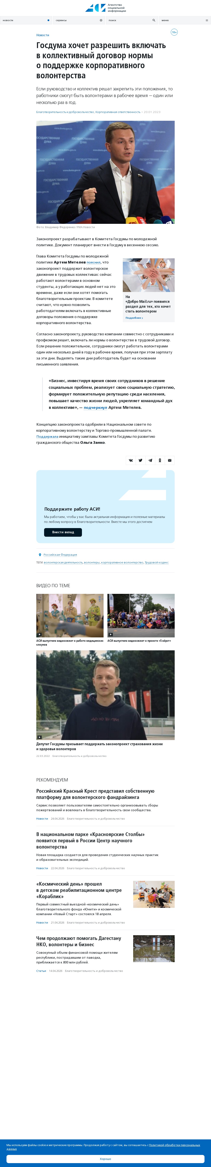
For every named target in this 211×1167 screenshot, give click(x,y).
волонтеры (92, 562)
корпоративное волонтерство (122, 562)
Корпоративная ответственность (118, 112)
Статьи (41, 970)
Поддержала (47, 436)
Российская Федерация (60, 554)
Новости (42, 35)
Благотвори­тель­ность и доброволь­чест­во (65, 112)
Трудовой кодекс (157, 562)
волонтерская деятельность (63, 562)
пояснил (94, 262)
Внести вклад (63, 532)
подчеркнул (95, 407)
